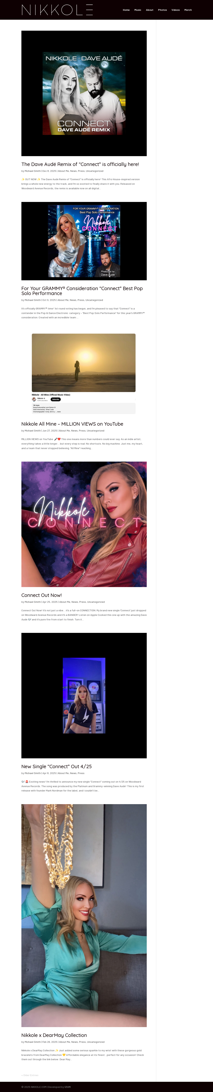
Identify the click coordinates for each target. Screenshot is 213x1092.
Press (81, 170)
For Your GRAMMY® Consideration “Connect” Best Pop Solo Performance (82, 290)
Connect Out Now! (41, 595)
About (149, 10)
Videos (176, 10)
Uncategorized (94, 170)
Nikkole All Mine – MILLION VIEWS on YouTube (72, 424)
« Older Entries (29, 1075)
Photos (162, 10)
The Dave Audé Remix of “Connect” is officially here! (80, 164)
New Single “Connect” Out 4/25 (56, 766)
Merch (188, 10)
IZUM (68, 1086)
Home (126, 10)
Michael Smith (33, 170)
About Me (63, 170)
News (73, 170)
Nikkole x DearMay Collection (54, 1035)
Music (137, 10)
